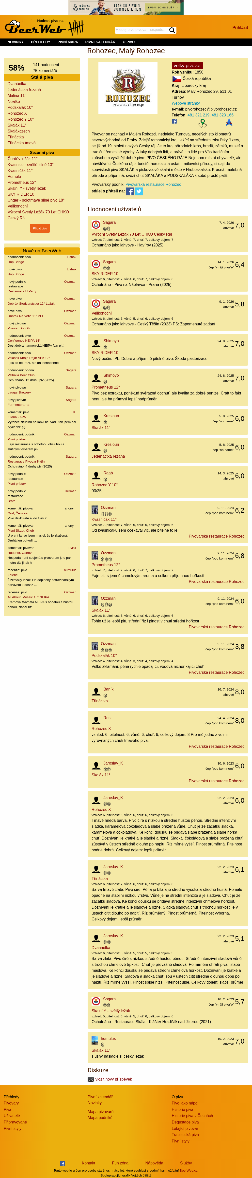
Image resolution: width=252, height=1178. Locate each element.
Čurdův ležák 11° (23, 159)
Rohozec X (17, 113)
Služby (186, 1163)
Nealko (14, 101)
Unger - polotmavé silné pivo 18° (36, 200)
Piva (7, 1109)
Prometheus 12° (22, 182)
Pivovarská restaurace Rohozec (153, 184)
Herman (70, 491)
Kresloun (111, 416)
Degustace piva (185, 1122)
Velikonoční (18, 206)
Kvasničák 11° (20, 170)
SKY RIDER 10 (21, 194)
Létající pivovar (185, 1128)
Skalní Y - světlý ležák (27, 188)
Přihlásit (240, 27)
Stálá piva (42, 77)
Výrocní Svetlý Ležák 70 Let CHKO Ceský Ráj (132, 234)
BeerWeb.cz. (189, 1170)
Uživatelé (12, 1116)
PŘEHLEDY (40, 42)
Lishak (72, 257)
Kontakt (88, 1163)
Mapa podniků (100, 1118)
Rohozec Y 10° (21, 119)
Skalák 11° (17, 125)
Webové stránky (186, 103)
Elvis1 (72, 548)
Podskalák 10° (20, 107)
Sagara (71, 370)
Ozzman (70, 281)
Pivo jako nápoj (185, 1103)
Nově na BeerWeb (42, 250)
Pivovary (11, 1103)
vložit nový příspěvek (110, 1079)
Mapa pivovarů (100, 1112)
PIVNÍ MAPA (68, 42)
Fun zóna (120, 1163)
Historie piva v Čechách (192, 1116)
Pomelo (14, 176)
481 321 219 (198, 115)
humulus (70, 570)
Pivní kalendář (100, 1097)
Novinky (95, 1103)
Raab (108, 473)
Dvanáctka (17, 84)
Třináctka (16, 137)
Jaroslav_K (113, 763)
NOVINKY (15, 42)
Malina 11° (17, 95)
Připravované (15, 1122)
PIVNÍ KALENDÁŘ (100, 42)
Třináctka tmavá (22, 143)
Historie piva (182, 1109)
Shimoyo (111, 341)
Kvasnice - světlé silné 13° (31, 165)
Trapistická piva (185, 1135)
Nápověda (154, 1163)
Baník (108, 689)
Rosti (107, 718)
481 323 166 (223, 115)
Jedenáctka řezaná (24, 90)
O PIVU (129, 42)
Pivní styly (12, 1128)
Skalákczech (19, 131)
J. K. (73, 412)
